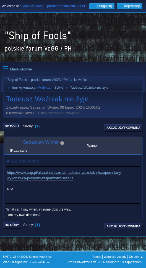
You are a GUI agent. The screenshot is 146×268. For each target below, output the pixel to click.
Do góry (12, 225)
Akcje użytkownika (123, 127)
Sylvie (58, 88)
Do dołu (12, 126)
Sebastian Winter (41, 142)
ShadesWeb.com (40, 262)
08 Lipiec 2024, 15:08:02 (22, 161)
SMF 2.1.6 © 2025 (15, 256)
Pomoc (96, 256)
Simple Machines (40, 256)
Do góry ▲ (136, 256)
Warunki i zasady (115, 256)
